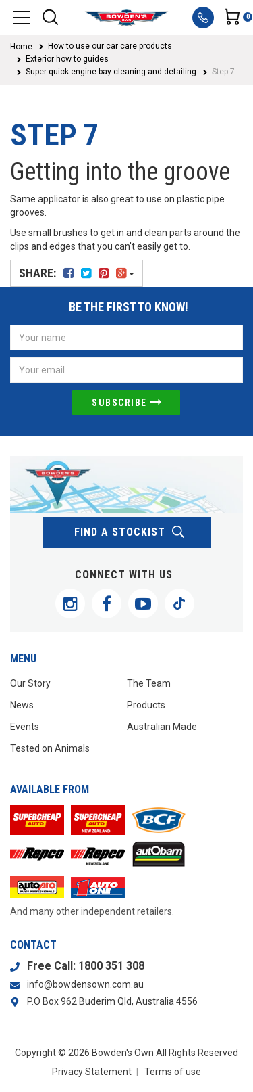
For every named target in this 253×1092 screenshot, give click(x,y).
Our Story (30, 683)
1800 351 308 (111, 965)
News (22, 705)
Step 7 (223, 71)
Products (146, 705)
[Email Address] (126, 370)
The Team (149, 683)
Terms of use (172, 1071)
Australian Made (162, 726)
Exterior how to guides (67, 59)
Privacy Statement (92, 1071)
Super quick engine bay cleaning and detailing (111, 71)
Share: (76, 273)
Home (21, 46)
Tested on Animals (50, 748)
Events (24, 726)
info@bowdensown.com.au (85, 984)
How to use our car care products (110, 46)
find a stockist (130, 532)
